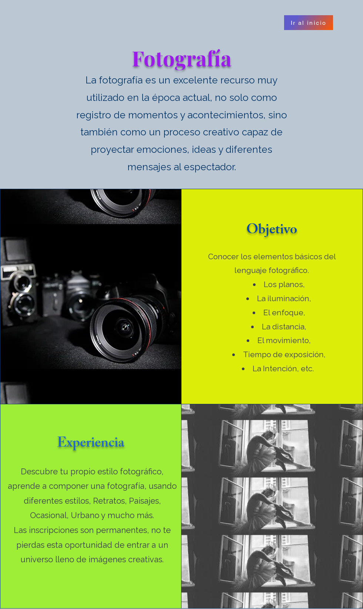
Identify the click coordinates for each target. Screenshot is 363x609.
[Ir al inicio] (308, 22)
